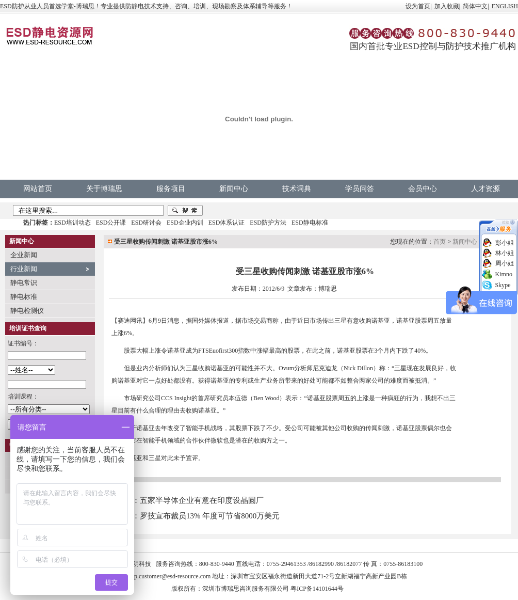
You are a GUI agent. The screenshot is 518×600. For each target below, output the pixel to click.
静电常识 (23, 283)
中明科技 (138, 563)
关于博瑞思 (104, 189)
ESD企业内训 (185, 222)
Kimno (503, 274)
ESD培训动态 (72, 222)
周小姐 (504, 263)
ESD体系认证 (226, 222)
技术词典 (296, 189)
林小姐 (504, 253)
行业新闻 (23, 269)
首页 (439, 241)
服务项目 (170, 189)
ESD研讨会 (146, 222)
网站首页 (37, 189)
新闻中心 (233, 189)
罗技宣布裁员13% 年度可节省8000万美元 (210, 516)
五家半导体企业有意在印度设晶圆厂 (202, 500)
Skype (503, 285)
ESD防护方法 (268, 222)
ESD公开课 (111, 222)
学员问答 (359, 189)
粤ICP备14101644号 (317, 588)
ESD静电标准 (310, 222)
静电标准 (23, 297)
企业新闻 (23, 255)
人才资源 (485, 189)
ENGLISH (505, 6)
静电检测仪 (27, 310)
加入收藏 (446, 6)
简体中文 (475, 6)
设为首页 (418, 6)
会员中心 (422, 189)
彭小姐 (504, 242)
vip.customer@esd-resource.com (170, 576)
